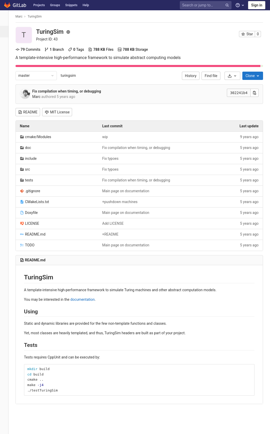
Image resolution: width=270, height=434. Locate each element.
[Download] (235, 76)
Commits (30, 49)
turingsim (70, 75)
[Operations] (6, 89)
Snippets (71, 5)
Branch (56, 49)
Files (103, 49)
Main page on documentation (127, 191)
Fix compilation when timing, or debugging (69, 91)
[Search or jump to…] (206, 5)
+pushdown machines (122, 202)
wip (107, 137)
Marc (21, 16)
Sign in (256, 5)
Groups (55, 5)
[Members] (6, 147)
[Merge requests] (6, 66)
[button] (6, 428)
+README (112, 234)
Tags (78, 49)
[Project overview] (7, 31)
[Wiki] (6, 124)
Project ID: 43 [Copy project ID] (49, 39)
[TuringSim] (6, 18)
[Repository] (6, 43)
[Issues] (6, 55)
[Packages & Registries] (6, 101)
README (30, 112)
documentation (85, 299)
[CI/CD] (6, 78)
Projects (39, 5)
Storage (135, 49)
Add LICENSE (115, 223)
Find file (213, 76)
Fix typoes (112, 158)
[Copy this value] (257, 93)
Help (86, 5)
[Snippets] (6, 136)
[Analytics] (6, 113)
